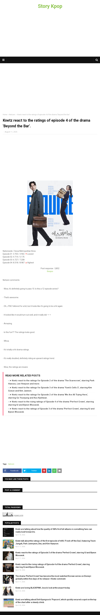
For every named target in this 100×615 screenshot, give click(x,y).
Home (5, 115)
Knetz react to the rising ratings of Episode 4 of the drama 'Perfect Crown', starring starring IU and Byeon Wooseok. (52, 565)
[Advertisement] (50, 34)
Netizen (12, 115)
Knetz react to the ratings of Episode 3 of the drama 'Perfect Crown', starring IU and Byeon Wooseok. (55, 553)
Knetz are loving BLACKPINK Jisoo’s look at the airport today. (42, 588)
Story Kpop (50, 6)
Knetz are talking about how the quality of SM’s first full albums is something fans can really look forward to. (53, 530)
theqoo (50, 271)
